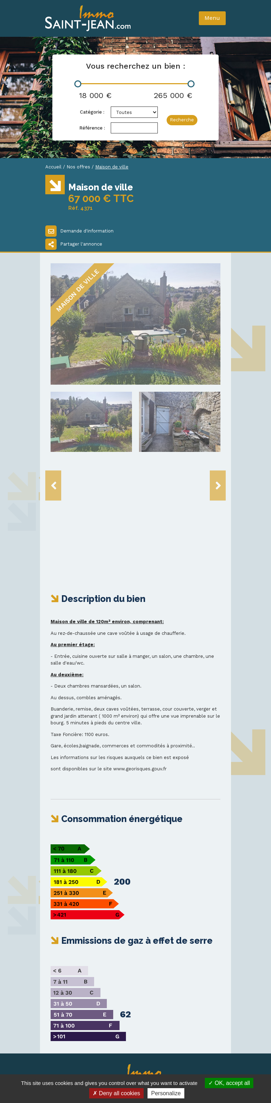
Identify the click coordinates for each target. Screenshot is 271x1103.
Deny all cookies (116, 1093)
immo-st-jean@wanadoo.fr (92, 1008)
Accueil (53, 167)
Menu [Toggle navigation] (212, 18)
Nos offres (78, 167)
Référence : (92, 128)
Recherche (182, 119)
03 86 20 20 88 (74, 1001)
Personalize (166, 1093)
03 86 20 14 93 (73, 994)
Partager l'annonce (73, 244)
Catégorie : (92, 112)
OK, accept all (229, 1083)
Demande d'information (79, 231)
